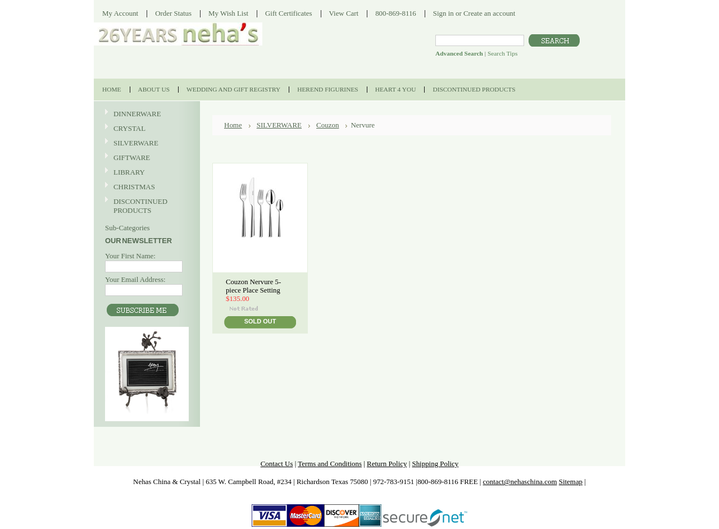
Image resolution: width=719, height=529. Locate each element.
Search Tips (502, 53)
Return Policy (387, 463)
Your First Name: (130, 256)
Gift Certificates (288, 13)
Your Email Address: (135, 279)
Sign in (443, 13)
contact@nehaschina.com (520, 481)
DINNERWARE (145, 114)
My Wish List (228, 13)
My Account (120, 13)
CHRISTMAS (145, 187)
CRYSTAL (145, 129)
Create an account (489, 13)
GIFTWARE (145, 158)
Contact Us (277, 463)
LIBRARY (129, 172)
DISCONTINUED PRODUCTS (145, 206)
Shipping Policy (435, 463)
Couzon (327, 125)
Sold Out (260, 321)
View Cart (344, 13)
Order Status (173, 13)
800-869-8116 (395, 13)
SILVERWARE (145, 143)
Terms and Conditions (330, 463)
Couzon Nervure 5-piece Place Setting (253, 286)
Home (233, 125)
